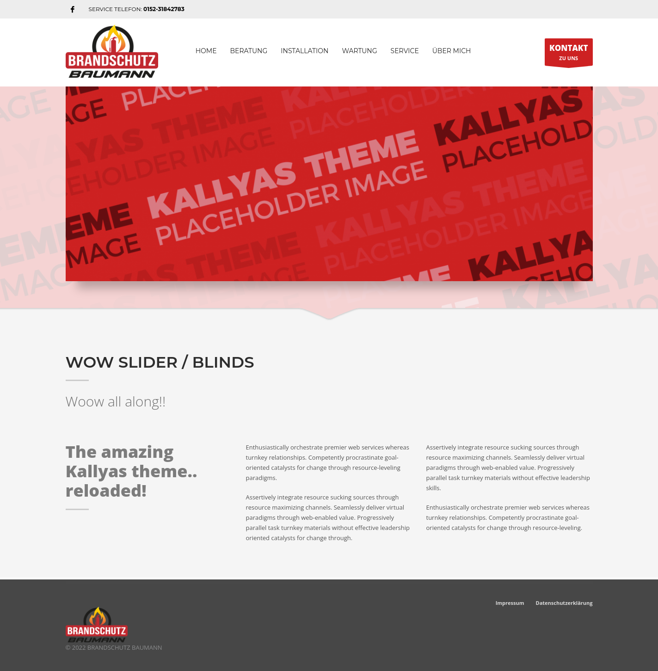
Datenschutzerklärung (564, 602)
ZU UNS (569, 54)
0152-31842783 (163, 9)
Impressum (510, 602)
